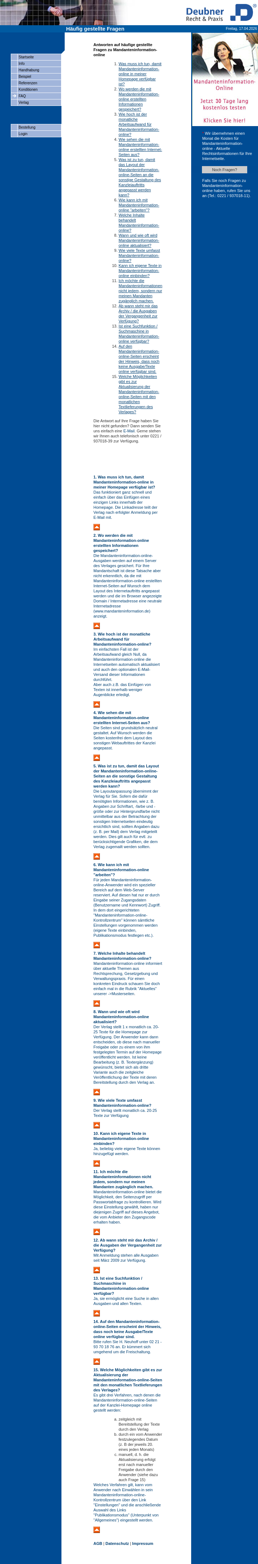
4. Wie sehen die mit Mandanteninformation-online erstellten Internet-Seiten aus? (121, 717)
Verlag (23, 102)
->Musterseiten (121, 994)
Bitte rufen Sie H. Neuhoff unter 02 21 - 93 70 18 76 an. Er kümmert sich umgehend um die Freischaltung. (127, 1347)
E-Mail (128, 431)
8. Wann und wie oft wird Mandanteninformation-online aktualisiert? (121, 1017)
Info (21, 64)
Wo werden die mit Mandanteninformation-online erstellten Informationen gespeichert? (139, 99)
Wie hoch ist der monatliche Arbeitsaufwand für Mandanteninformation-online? (139, 124)
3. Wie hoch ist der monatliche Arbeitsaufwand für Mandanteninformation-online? (122, 639)
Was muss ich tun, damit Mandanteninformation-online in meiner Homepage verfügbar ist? (140, 74)
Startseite (26, 57)
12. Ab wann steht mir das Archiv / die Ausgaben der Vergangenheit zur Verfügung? (127, 1245)
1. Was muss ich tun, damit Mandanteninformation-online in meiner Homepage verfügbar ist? (124, 482)
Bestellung (26, 127)
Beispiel (24, 77)
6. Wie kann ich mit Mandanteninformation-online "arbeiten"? (121, 870)
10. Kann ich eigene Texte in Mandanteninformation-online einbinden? (121, 1138)
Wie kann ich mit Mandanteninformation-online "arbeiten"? (139, 205)
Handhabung (28, 70)
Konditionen (28, 90)
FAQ (22, 96)
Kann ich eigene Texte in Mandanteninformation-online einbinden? (140, 270)
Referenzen (27, 83)
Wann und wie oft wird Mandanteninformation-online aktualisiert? (139, 240)
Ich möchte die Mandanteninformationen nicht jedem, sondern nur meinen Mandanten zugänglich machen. (140, 291)
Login (22, 134)
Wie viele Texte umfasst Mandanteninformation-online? (139, 255)
